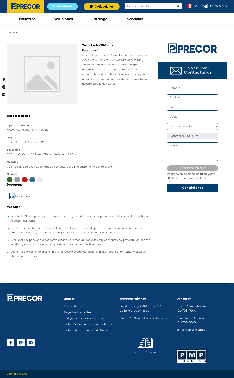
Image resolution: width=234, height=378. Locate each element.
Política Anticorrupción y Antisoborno (87, 324)
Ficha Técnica (22, 196)
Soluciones (63, 19)
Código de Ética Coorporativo (83, 318)
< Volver (12, 33)
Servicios (135, 19)
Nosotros (27, 19)
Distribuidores (72, 306)
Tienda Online (214, 6)
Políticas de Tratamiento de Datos (85, 330)
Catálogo (99, 19)
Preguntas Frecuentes (77, 312)
